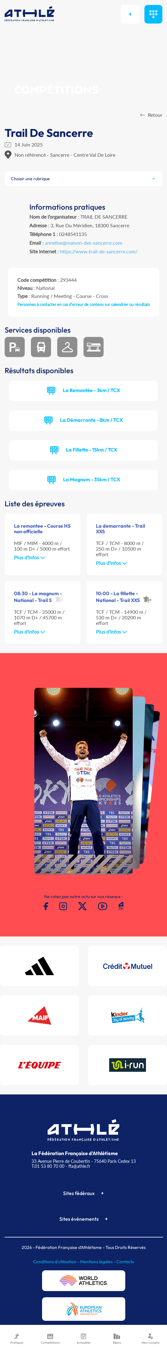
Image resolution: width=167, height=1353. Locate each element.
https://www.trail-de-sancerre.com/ (99, 251)
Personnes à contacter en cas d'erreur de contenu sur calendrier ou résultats (83, 304)
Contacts (125, 1261)
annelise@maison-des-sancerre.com (83, 243)
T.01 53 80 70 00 (48, 1166)
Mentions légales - (98, 1261)
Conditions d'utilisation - (56, 1261)
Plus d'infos (29, 557)
